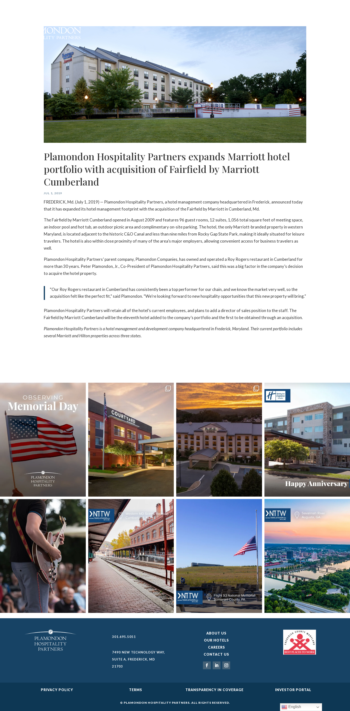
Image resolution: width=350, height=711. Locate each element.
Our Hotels (216, 640)
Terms (135, 690)
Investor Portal (293, 690)
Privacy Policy (57, 690)
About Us (216, 633)
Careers (216, 647)
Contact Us (216, 654)
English (291, 707)
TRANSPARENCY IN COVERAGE (214, 690)
